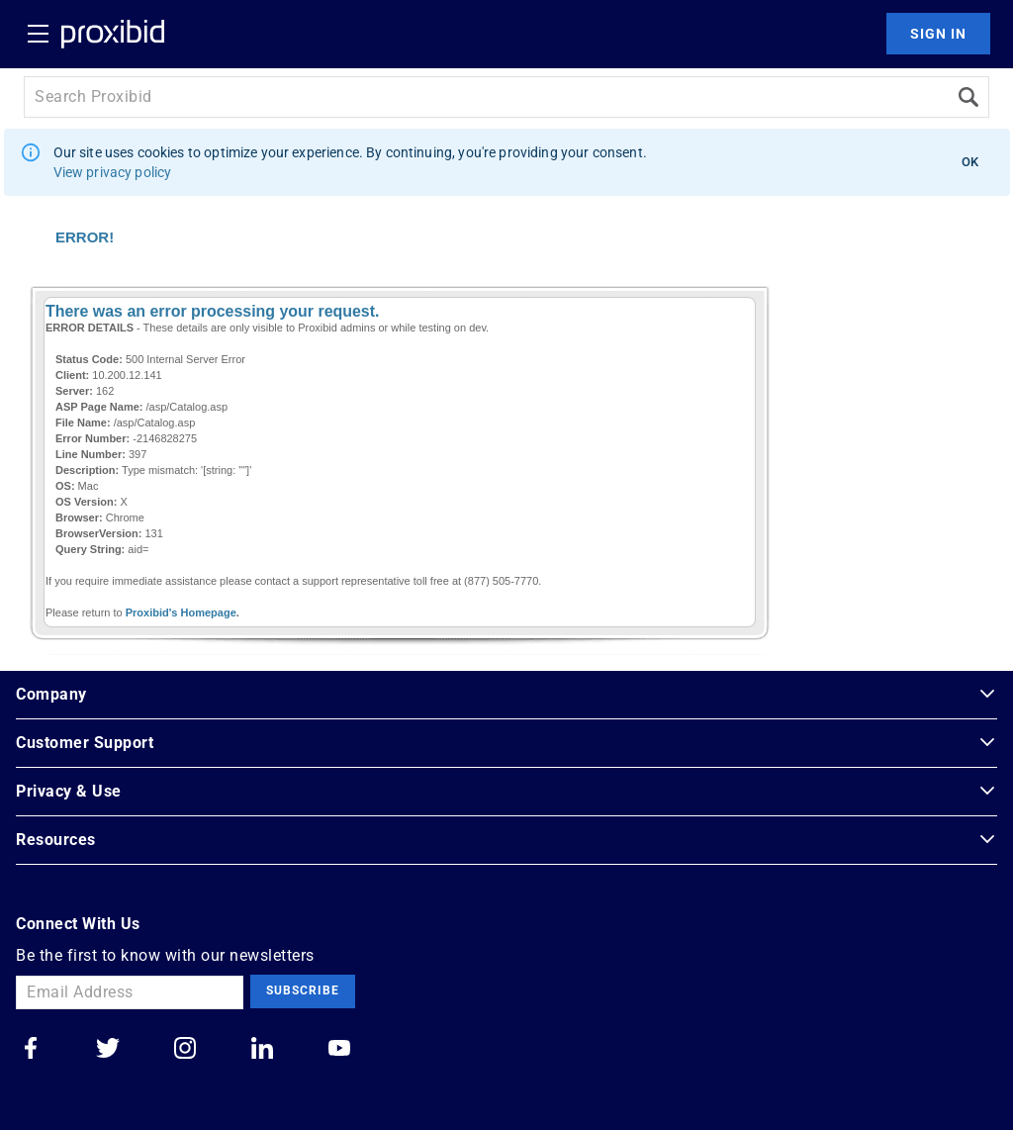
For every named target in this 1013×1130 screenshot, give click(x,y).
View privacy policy (112, 172)
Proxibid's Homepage (181, 612)
